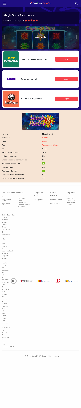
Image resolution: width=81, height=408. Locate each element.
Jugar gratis (40, 37)
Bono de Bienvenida (22, 201)
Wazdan (45, 138)
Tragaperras (38, 200)
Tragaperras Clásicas (50, 145)
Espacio (45, 141)
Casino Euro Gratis (6, 200)
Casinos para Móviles (6, 204)
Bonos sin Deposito (21, 197)
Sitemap (70, 205)
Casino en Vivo (7, 197)
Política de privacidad (70, 197)
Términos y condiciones (71, 201)
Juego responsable (55, 203)
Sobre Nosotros (56, 200)
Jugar (66, 59)
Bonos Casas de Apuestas (24, 205)
